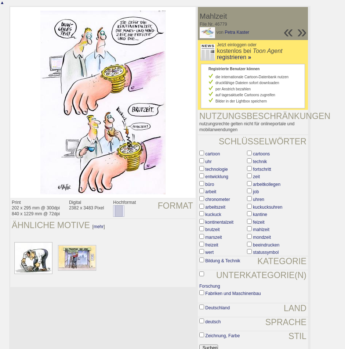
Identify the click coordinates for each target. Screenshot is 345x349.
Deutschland (217, 307)
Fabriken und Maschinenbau (233, 293)
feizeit (258, 222)
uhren (258, 199)
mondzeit (262, 237)
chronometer (217, 199)
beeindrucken (266, 245)
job (256, 191)
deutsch (213, 321)
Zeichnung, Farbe (222, 335)
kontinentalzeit (219, 222)
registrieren (234, 57)
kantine (260, 214)
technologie (216, 169)
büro (209, 184)
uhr (208, 161)
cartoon (212, 153)
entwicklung (216, 176)
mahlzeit (261, 229)
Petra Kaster (237, 32)
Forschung (209, 286)
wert (209, 252)
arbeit (210, 191)
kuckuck (213, 214)
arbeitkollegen (266, 184)
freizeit (211, 245)
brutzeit (212, 229)
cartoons (261, 153)
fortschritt (262, 169)
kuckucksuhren (267, 207)
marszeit (213, 237)
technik (260, 161)
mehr (99, 226)
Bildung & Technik (222, 260)
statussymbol (266, 252)
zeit (256, 176)
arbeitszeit (215, 207)
